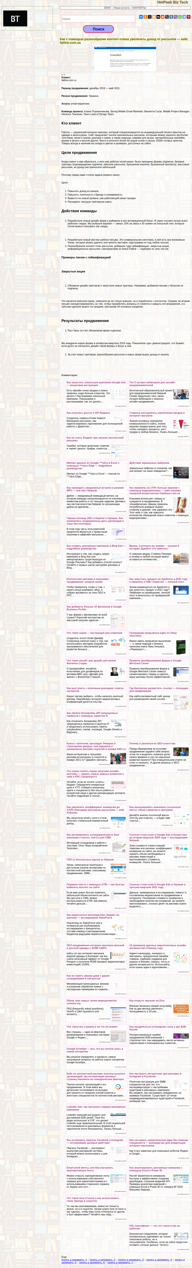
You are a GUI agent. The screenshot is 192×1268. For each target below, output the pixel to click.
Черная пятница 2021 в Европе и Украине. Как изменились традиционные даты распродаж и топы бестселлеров (95, 521)
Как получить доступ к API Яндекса (88, 413)
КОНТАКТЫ (139, 7)
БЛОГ (107, 7)
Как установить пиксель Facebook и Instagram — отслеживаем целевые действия (95, 1141)
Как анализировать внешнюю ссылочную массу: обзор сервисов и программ (155, 808)
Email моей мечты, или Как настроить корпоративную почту (90, 1169)
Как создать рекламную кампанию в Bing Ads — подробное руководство (96, 547)
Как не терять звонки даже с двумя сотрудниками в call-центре (88, 977)
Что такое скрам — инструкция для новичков (94, 633)
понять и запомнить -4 (159, 1259)
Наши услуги (121, 7)
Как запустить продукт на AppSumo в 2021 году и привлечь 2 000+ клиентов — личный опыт (158, 580)
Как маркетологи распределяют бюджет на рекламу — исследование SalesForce (93, 916)
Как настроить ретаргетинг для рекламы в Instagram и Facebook (155, 1075)
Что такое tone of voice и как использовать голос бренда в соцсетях (93, 1199)
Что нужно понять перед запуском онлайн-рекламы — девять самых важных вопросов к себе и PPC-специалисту (95, 774)
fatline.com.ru (68, 80)
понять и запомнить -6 (92, 1262)
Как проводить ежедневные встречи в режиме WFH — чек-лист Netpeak (95, 489)
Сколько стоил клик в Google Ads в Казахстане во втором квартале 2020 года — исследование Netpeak (158, 837)
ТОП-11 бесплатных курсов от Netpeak (90, 859)
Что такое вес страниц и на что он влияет (92, 1026)
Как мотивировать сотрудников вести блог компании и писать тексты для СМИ (93, 836)
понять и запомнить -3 (131, 1259)
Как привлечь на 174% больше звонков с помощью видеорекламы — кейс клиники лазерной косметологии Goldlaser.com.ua (155, 490)
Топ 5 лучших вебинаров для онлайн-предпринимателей (152, 384)
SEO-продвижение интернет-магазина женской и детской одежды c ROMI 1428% (95, 946)
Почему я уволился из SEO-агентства (152, 743)
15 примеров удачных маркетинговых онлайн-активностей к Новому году (158, 946)
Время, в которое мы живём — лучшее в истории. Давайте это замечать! (154, 547)
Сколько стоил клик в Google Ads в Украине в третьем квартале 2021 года (157, 886)
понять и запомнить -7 (120, 1262)
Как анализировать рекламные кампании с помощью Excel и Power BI (155, 1169)
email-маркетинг (80, 103)
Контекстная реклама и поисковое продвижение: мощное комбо (88, 580)
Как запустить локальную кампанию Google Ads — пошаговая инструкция (96, 384)
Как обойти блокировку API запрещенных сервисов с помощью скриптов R (92, 714)
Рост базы (73, 330)
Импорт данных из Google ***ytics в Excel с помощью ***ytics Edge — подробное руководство (93, 466)
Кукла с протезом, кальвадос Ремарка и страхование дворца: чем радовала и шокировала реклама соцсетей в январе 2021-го (96, 746)
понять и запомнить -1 (74, 1259)
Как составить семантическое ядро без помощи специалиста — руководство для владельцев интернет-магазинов (158, 1143)
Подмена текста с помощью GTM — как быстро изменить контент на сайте (96, 886)
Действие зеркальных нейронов (149, 463)
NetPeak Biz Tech (174, 2)
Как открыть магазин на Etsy (146, 1000)
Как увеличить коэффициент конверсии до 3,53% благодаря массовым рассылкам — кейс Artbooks (95, 810)
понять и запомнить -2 (102, 1259)
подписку (73, 288)
